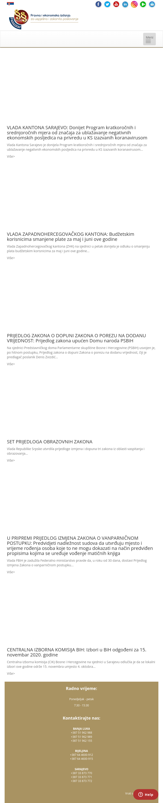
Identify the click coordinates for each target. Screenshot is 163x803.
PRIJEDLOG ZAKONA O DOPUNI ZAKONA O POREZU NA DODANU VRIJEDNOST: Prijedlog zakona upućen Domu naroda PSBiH (76, 338)
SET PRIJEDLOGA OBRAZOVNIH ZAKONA (49, 441)
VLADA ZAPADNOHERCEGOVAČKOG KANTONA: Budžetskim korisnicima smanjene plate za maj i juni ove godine (70, 236)
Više (10, 156)
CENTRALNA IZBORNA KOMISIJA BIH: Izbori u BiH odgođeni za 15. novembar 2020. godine (76, 652)
